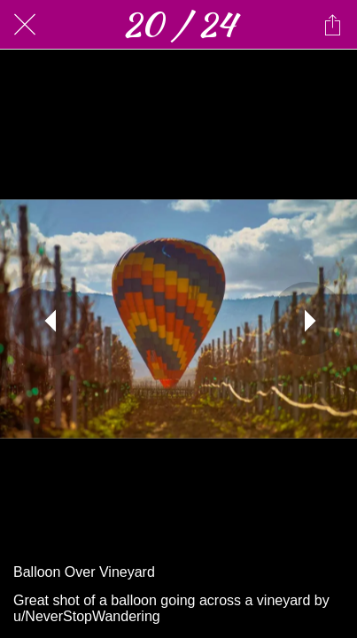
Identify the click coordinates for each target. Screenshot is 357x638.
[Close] (24, 24)
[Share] (332, 25)
